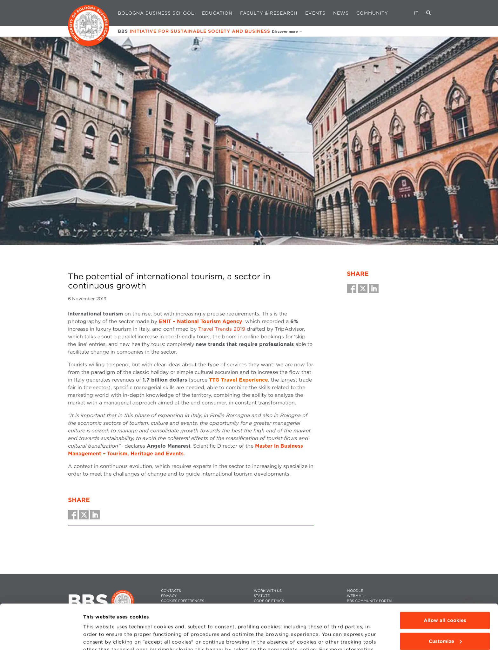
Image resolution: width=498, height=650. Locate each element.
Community (372, 13)
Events (315, 13)
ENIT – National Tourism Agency (200, 321)
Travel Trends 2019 (221, 329)
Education (217, 13)
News (341, 13)
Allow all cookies (445, 576)
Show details (99, 637)
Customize (445, 596)
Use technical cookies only (445, 617)
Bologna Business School (156, 13)
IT (416, 13)
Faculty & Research (269, 13)
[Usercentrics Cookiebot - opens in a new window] (41, 637)
